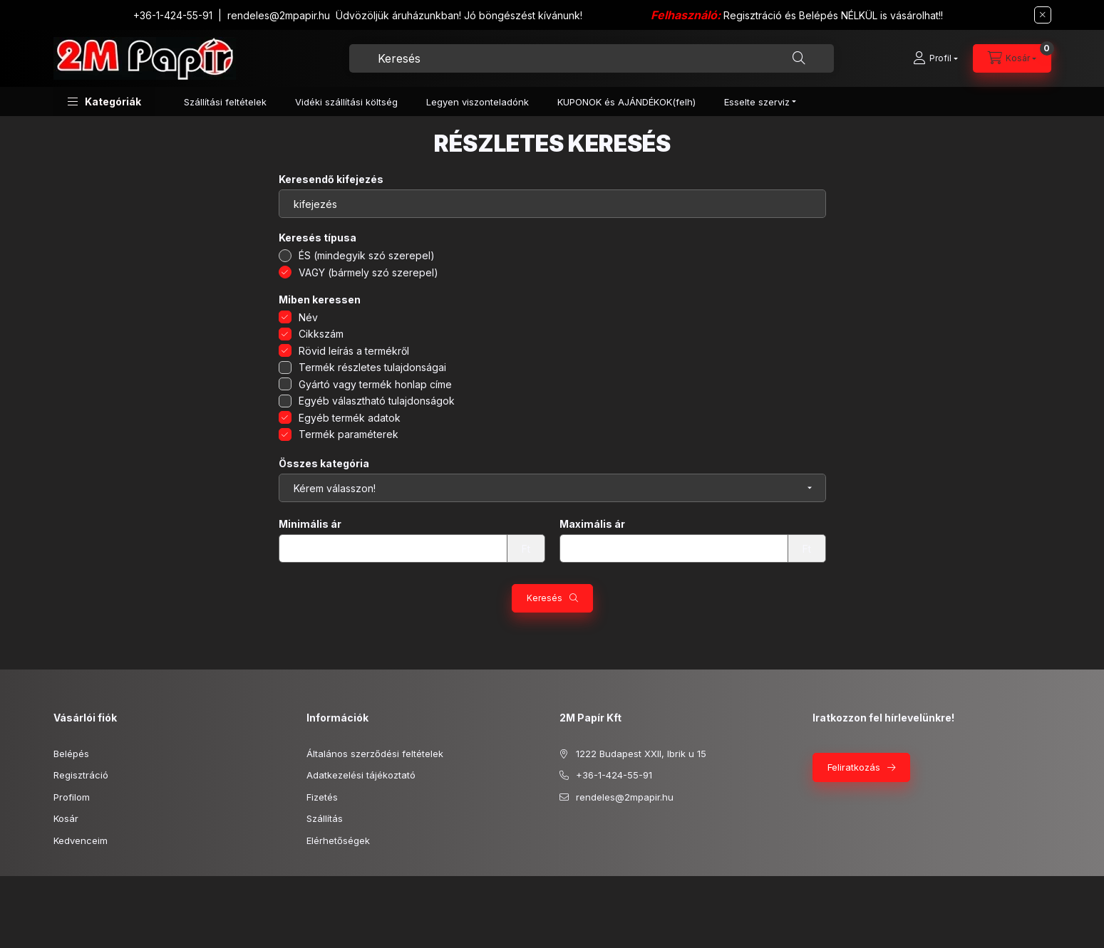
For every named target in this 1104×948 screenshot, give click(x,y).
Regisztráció (80, 775)
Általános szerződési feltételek (374, 753)
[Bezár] (1042, 15)
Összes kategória (324, 463)
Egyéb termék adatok (350, 418)
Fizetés (322, 797)
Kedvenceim (80, 840)
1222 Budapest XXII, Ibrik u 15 (641, 753)
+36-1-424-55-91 (172, 15)
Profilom (71, 797)
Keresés (544, 598)
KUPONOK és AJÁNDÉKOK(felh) (626, 102)
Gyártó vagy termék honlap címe (375, 384)
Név (308, 317)
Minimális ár (310, 524)
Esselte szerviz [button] (757, 102)
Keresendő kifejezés (331, 179)
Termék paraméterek (348, 434)
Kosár (65, 818)
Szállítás (324, 818)
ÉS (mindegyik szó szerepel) (367, 255)
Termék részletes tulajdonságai (372, 367)
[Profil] (935, 58)
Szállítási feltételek (225, 102)
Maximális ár (592, 524)
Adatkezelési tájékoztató (361, 775)
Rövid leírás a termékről (354, 351)
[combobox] (591, 58)
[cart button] (1012, 58)
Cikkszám (321, 334)
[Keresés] (799, 58)
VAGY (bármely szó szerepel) (368, 272)
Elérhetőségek (338, 840)
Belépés (71, 753)
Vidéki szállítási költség (346, 102)
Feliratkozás (853, 767)
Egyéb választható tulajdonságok (377, 401)
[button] (104, 101)
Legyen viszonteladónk (477, 102)
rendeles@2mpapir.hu (278, 15)
